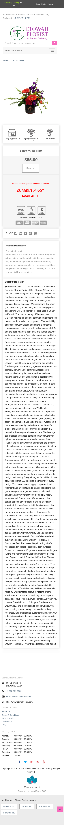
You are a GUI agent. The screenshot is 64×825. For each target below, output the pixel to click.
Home (6, 60)
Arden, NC (27, 806)
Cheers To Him (18, 60)
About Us (6, 711)
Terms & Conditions (10, 715)
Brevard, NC (9, 806)
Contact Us (7, 721)
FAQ (4, 725)
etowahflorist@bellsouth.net (18, 696)
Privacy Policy (8, 718)
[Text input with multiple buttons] (27, 43)
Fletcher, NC (9, 813)
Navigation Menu (14, 50)
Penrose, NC (45, 806)
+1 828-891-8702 (22, 18)
